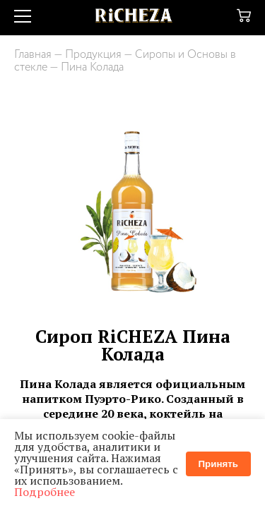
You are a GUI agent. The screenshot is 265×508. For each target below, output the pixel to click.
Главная (33, 55)
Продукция (93, 55)
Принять (218, 464)
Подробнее (44, 492)
